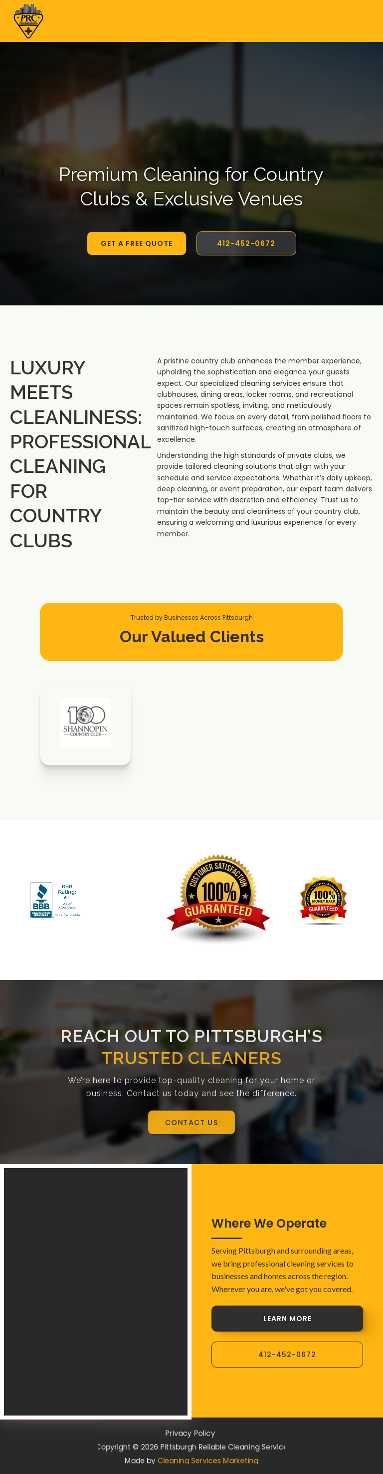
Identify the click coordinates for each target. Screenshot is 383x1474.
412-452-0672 (246, 243)
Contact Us (191, 1123)
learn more (287, 1319)
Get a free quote (137, 243)
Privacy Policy (190, 1432)
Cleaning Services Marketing (210, 1462)
